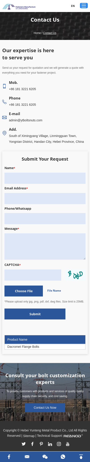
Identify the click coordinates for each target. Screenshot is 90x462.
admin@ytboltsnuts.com (25, 120)
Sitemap (28, 436)
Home (37, 33)
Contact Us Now (45, 407)
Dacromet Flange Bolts (23, 346)
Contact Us (49, 33)
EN (73, 6)
